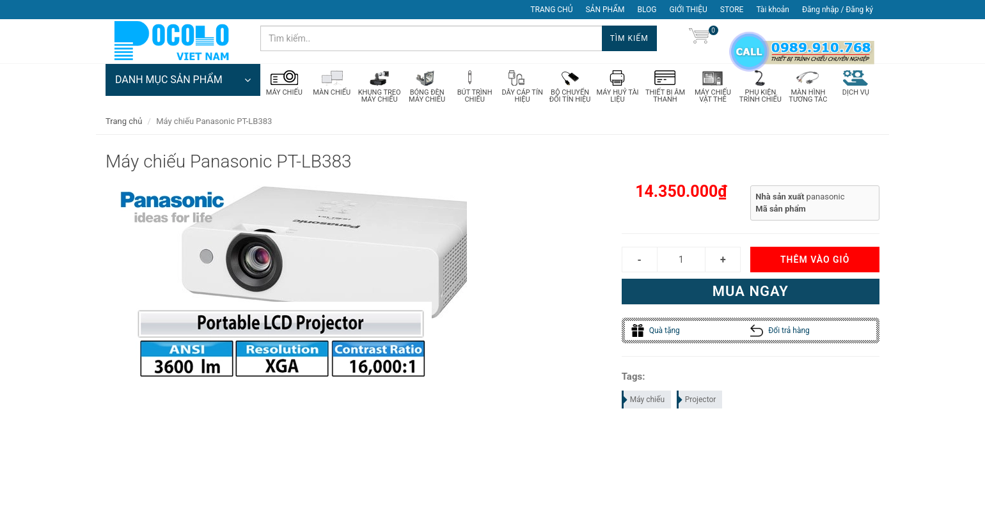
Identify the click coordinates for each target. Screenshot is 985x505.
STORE (732, 9)
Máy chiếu (644, 399)
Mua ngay (751, 291)
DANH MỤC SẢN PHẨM (183, 80)
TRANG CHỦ (551, 9)
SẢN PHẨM (604, 9)
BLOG (647, 9)
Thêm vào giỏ (814, 259)
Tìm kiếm (629, 38)
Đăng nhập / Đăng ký (837, 9)
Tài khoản (772, 9)
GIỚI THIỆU (688, 9)
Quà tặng (655, 330)
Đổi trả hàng (780, 330)
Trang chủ (124, 121)
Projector (697, 399)
